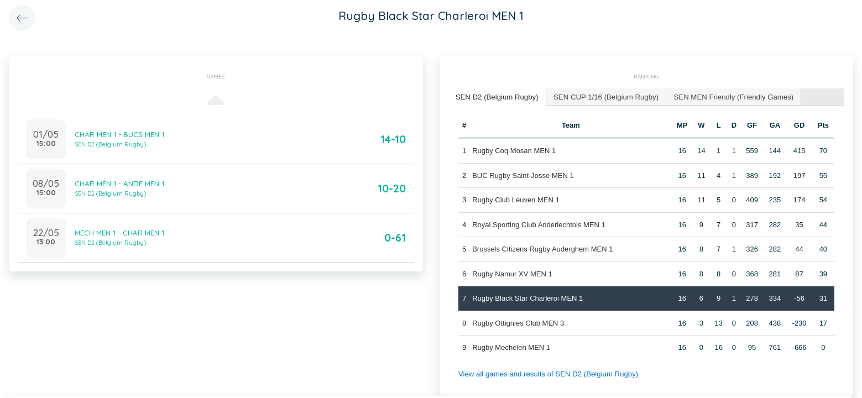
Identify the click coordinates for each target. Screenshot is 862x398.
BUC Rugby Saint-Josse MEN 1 (523, 175)
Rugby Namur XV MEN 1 (512, 273)
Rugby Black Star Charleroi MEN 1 (527, 298)
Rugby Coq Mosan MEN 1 (514, 150)
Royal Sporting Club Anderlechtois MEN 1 (538, 224)
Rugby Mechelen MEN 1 (511, 347)
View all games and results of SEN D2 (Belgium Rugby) (546, 373)
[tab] (496, 97)
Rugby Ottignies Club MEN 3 (518, 322)
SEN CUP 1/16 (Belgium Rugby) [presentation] (603, 96)
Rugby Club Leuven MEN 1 (516, 199)
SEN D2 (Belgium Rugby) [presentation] (496, 96)
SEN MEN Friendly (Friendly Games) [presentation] (729, 96)
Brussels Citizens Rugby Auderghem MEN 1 (542, 248)
